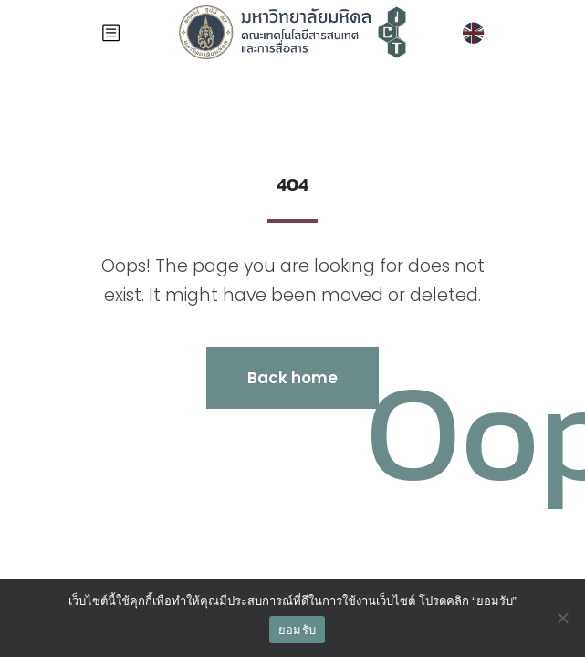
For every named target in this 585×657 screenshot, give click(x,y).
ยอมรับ (297, 630)
